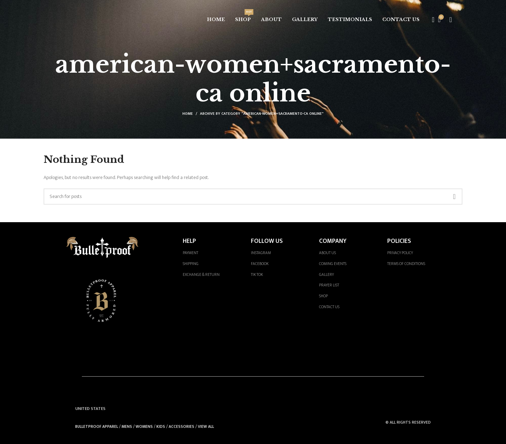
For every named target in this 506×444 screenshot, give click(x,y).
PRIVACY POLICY (400, 253)
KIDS (160, 426)
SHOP (323, 296)
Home (187, 114)
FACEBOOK (259, 263)
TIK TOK (257, 274)
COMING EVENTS (332, 263)
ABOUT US (327, 253)
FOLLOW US (267, 241)
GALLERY (326, 274)
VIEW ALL (206, 426)
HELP (189, 241)
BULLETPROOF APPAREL (96, 426)
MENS (127, 426)
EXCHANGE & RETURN (201, 274)
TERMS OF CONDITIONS (406, 263)
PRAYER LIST (329, 285)
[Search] (430, 20)
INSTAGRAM (261, 253)
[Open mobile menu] (450, 20)
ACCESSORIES (181, 426)
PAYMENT (190, 253)
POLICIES (399, 241)
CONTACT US (329, 307)
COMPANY (332, 241)
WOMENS (144, 426)
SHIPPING (191, 263)
